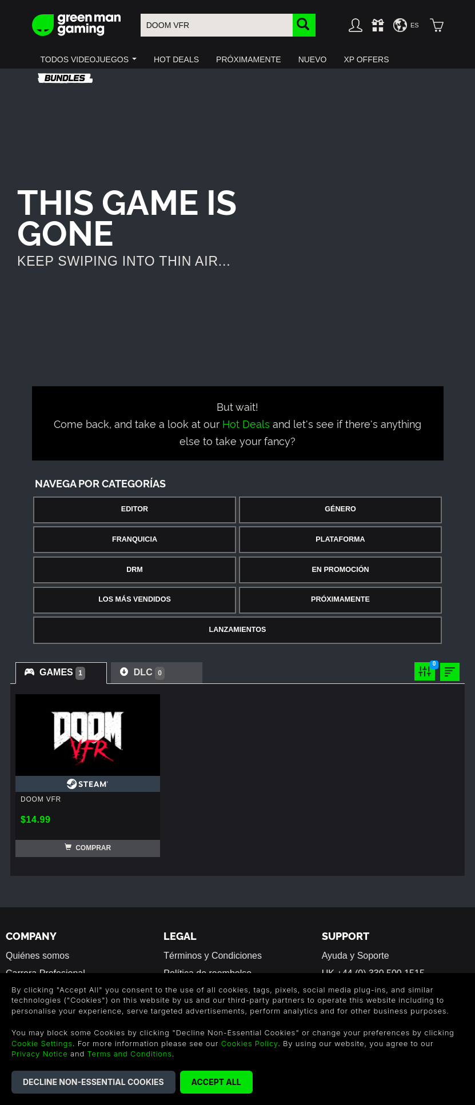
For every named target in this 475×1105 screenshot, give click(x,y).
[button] (88, 59)
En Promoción (340, 570)
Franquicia (134, 539)
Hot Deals (246, 423)
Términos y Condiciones (212, 955)
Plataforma (340, 539)
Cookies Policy (249, 1043)
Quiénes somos (37, 955)
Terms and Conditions (129, 1053)
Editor (134, 509)
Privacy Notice (39, 1053)
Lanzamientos (237, 630)
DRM (134, 570)
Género (340, 509)
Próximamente (340, 599)
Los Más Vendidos (134, 599)
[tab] (61, 673)
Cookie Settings (42, 1043)
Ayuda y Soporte (355, 955)
